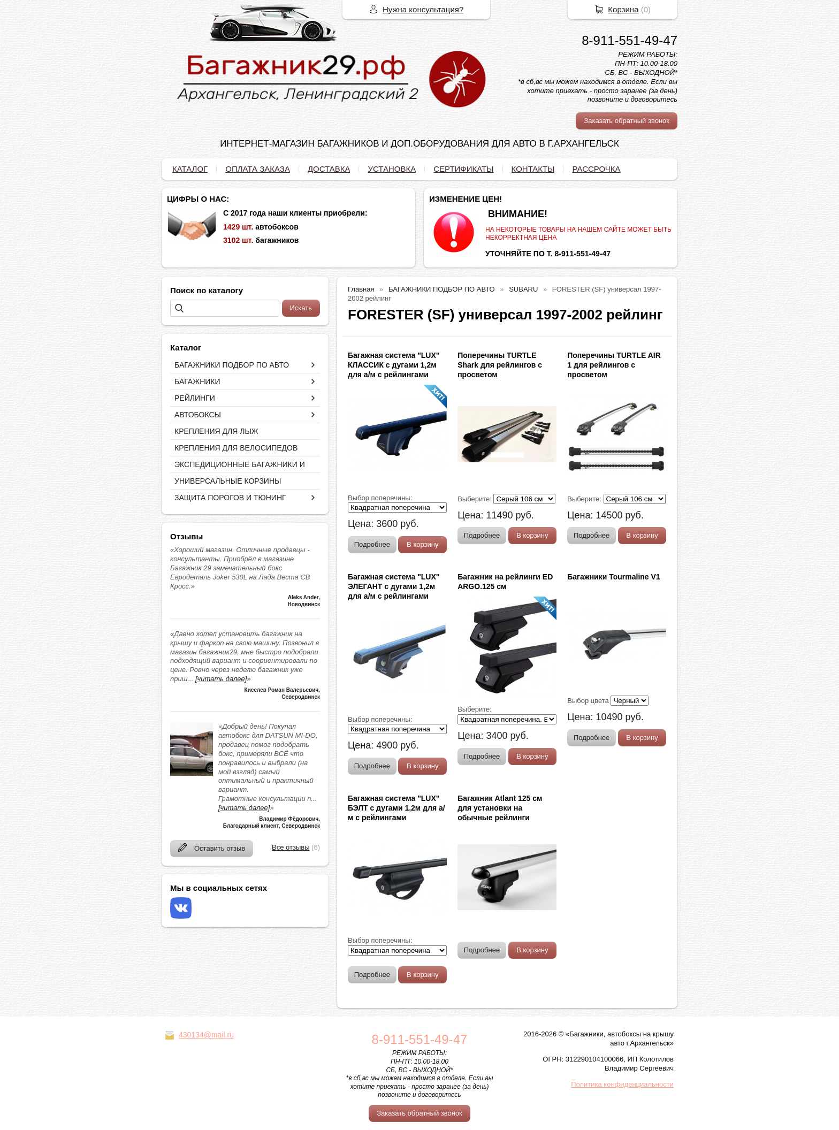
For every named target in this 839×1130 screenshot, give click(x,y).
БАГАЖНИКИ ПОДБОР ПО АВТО (231, 365)
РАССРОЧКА (596, 168)
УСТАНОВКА (392, 168)
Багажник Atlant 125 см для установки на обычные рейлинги (499, 808)
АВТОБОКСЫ (197, 414)
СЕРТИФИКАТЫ (463, 168)
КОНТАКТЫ (533, 168)
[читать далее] (221, 679)
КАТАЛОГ (190, 168)
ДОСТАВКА (329, 168)
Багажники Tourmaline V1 (613, 576)
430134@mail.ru (206, 1034)
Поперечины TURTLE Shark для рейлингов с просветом (499, 365)
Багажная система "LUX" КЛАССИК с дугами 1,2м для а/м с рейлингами (393, 365)
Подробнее (372, 544)
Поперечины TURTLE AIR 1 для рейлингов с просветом (614, 365)
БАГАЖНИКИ (197, 381)
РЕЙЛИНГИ (194, 398)
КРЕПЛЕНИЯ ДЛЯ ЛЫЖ (216, 431)
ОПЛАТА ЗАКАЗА (257, 168)
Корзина (623, 9)
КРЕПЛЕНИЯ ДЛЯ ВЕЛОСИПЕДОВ (236, 448)
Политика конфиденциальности (622, 1084)
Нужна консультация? (423, 9)
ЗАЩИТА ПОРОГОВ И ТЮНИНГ (230, 497)
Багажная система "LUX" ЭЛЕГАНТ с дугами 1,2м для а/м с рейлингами (393, 586)
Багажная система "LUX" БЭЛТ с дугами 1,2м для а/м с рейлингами (396, 808)
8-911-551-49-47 (629, 40)
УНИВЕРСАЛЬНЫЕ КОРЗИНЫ (227, 481)
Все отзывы (290, 847)
